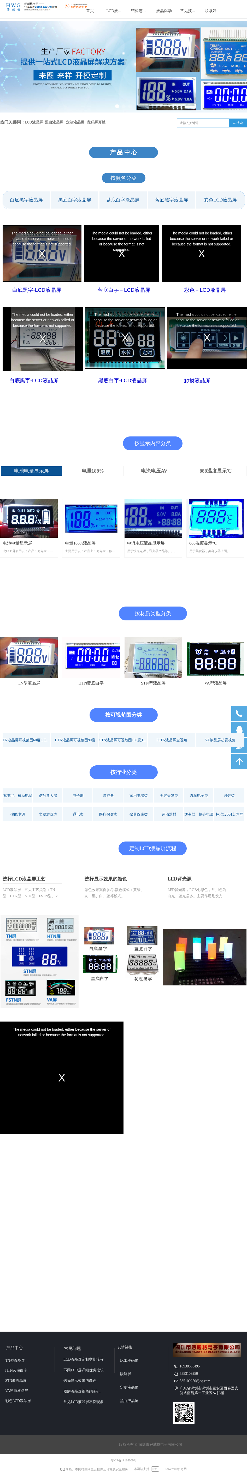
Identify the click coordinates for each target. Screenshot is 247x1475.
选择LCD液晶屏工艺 (24, 879)
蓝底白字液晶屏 (123, 200)
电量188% (93, 471)
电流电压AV (154, 471)
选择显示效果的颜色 (106, 879)
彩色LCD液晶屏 (220, 200)
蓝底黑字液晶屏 (171, 200)
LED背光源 (179, 879)
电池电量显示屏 (31, 471)
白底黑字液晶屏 (26, 200)
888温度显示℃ (215, 471)
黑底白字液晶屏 (74, 200)
